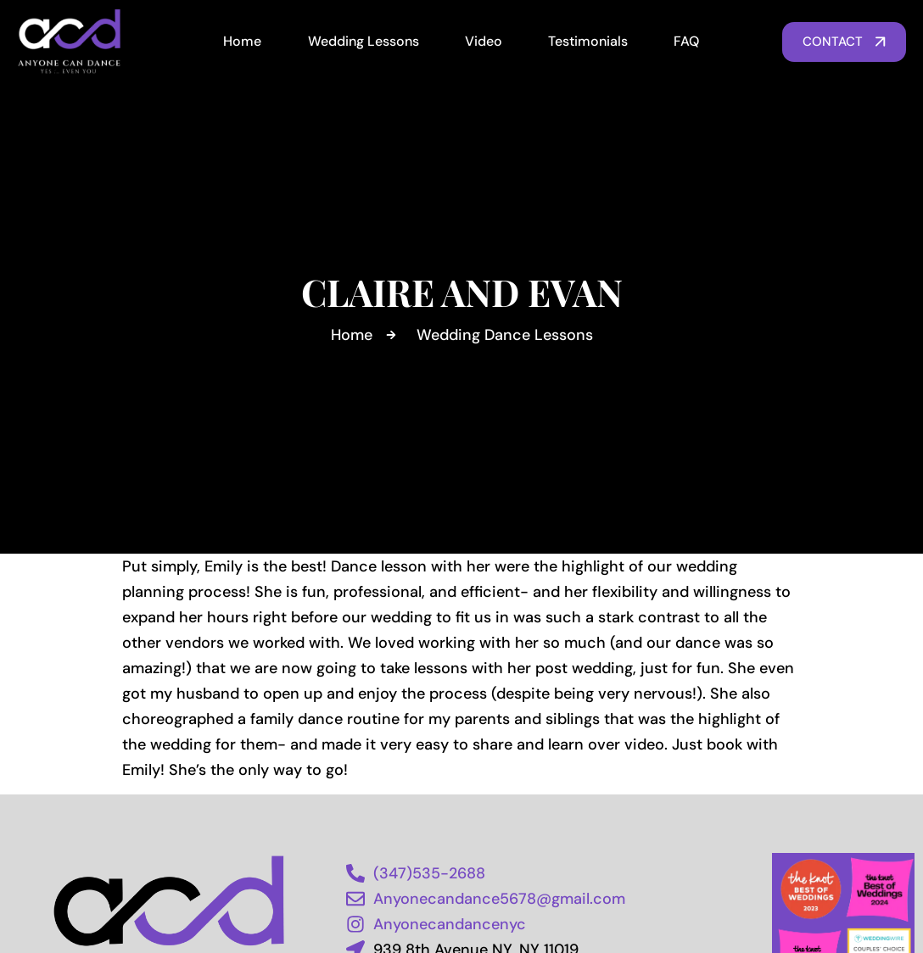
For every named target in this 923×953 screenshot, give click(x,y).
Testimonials (588, 41)
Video (483, 41)
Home (242, 41)
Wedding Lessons (363, 41)
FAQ (686, 41)
